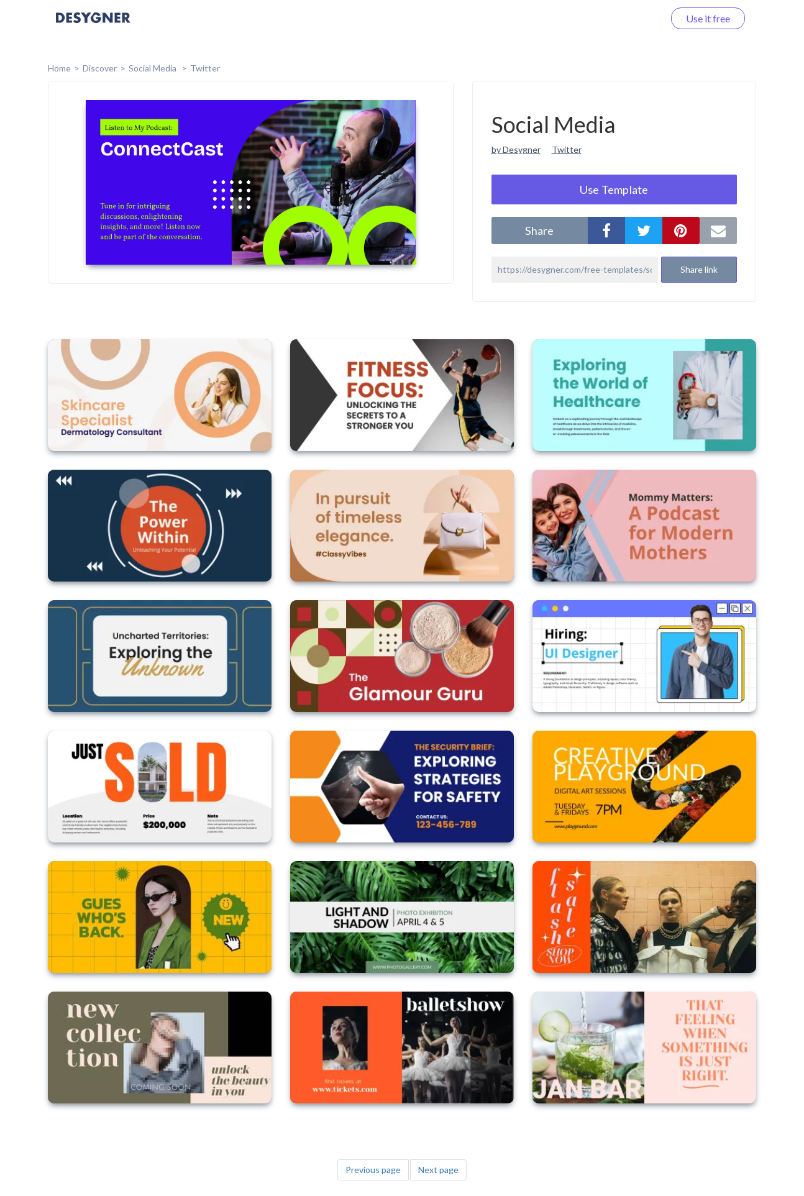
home (59, 68)
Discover (100, 68)
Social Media (153, 68)
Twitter (205, 68)
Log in (634, 18)
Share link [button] (699, 269)
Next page (438, 1169)
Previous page (373, 1169)
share (539, 230)
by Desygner (516, 149)
